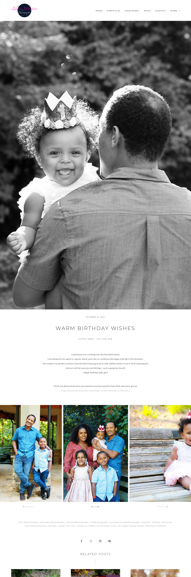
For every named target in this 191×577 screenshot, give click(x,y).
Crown (113, 526)
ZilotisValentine (31, 522)
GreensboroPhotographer (52, 522)
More (175, 11)
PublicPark (150, 526)
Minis (147, 11)
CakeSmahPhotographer (77, 522)
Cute (73, 526)
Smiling (132, 526)
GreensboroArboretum (36, 526)
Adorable (52, 526)
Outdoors (146, 522)
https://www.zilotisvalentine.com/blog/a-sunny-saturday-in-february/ (95, 390)
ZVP (20, 522)
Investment (132, 11)
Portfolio (113, 11)
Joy (119, 526)
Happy (125, 526)
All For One (104, 339)
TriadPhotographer (99, 522)
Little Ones (86, 339)
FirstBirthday (103, 526)
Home (99, 11)
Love (67, 526)
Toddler (92, 526)
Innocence (82, 526)
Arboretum (166, 522)
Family (61, 526)
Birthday (156, 522)
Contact (160, 11)
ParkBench (161, 526)
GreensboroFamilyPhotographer (125, 522)
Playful (140, 526)
